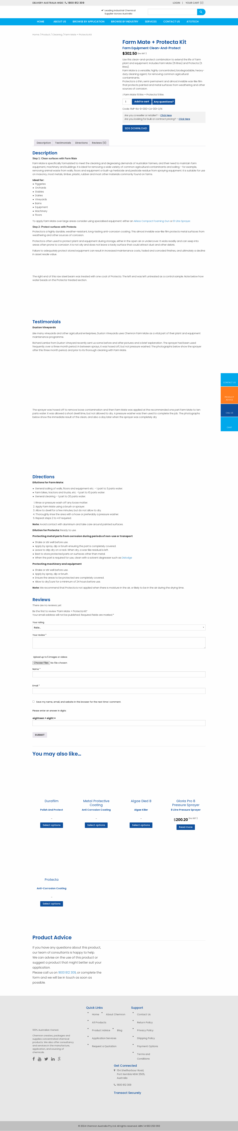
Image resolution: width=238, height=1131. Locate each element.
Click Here (166, 115)
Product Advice (101, 1030)
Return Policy (145, 1022)
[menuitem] (40, 21)
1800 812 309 (74, 3)
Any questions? (164, 101)
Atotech (193, 21)
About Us (59, 21)
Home (40, 21)
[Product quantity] (126, 102)
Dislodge (127, 557)
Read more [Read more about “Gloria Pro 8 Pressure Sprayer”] (185, 827)
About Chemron (115, 1014)
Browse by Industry (124, 21)
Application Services (104, 1038)
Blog (119, 1030)
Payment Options (147, 1046)
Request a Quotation (104, 1046)
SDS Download (136, 128)
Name (36, 669)
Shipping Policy (146, 1038)
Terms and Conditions (143, 1056)
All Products (99, 1022)
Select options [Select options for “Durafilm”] (52, 825)
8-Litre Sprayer (181, 221)
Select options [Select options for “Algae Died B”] (141, 825)
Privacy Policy (145, 1030)
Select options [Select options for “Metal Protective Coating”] (96, 825)
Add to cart (141, 101)
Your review (39, 635)
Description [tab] (44, 143)
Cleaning (57, 34)
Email (36, 685)
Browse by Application (88, 21)
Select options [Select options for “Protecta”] (52, 903)
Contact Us (171, 21)
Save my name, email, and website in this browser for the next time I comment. (78, 701)
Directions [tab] (81, 143)
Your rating (38, 622)
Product (45, 34)
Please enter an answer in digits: (49, 710)
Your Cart (194, 3)
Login (176, 3)
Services (151, 21)
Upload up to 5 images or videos (50, 656)
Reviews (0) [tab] (99, 143)
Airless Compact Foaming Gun (152, 221)
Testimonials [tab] (63, 143)
